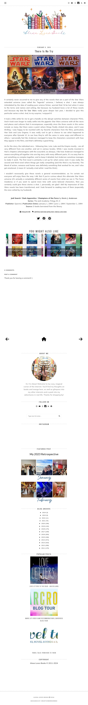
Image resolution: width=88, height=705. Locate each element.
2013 (43, 542)
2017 (43, 532)
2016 (43, 534)
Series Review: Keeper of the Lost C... (63, 250)
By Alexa (49, 212)
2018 (43, 529)
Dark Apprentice (29, 198)
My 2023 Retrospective (44, 454)
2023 (44, 515)
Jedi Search (16, 198)
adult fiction (37, 212)
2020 (43, 523)
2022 (44, 518)
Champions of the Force (48, 198)
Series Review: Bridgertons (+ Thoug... (24, 250)
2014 (43, 540)
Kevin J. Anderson (55, 212)
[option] (24, 245)
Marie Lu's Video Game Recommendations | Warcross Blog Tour (44, 619)
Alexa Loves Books (41, 697)
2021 (44, 521)
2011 (43, 548)
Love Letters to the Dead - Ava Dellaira (44, 586)
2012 (43, 545)
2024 (44, 512)
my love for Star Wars (26, 111)
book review (43, 212)
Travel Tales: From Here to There (44, 652)
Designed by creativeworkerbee (44, 701)
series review (63, 212)
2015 (43, 537)
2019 (43, 526)
